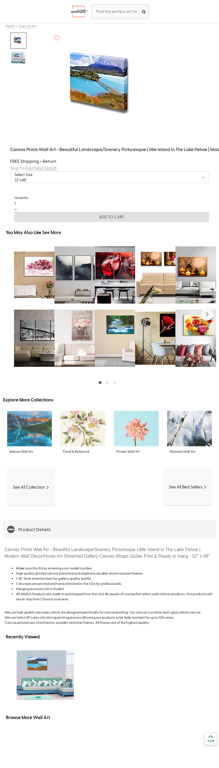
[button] (207, 314)
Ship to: (33, 168)
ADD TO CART (111, 216)
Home (10, 26)
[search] (143, 11)
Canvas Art (27, 26)
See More (51, 232)
